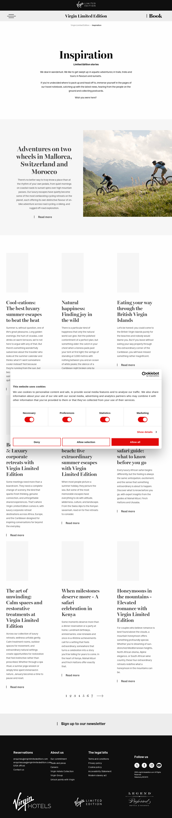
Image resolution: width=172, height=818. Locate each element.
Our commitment (59, 759)
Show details (145, 432)
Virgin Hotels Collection (62, 771)
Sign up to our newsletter (83, 724)
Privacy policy (95, 763)
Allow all (135, 441)
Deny (37, 441)
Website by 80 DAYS (141, 777)
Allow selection (86, 441)
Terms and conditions (98, 759)
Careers (54, 767)
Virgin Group (57, 775)
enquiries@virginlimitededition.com (30, 759)
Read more (45, 222)
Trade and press (58, 763)
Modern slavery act (97, 775)
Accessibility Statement (99, 771)
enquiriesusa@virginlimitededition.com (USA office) (32, 764)
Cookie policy (95, 767)
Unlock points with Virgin (63, 780)
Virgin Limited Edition (86, 15)
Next (101, 695)
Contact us (18, 770)
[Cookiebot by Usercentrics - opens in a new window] (144, 374)
